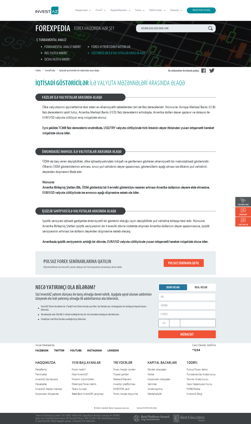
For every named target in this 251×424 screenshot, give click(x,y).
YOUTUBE (76, 350)
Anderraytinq (155, 389)
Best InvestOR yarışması (88, 393)
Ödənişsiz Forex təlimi (84, 384)
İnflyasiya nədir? (55, 53)
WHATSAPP (243, 214)
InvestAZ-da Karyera (46, 379)
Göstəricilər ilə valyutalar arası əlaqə (118, 53)
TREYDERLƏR (122, 363)
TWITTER (59, 350)
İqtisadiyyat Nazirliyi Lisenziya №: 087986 (101, 415)
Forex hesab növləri (124, 369)
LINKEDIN (113, 350)
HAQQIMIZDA (45, 363)
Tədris (139, 10)
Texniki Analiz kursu (197, 379)
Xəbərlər (176, 10)
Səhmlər (152, 384)
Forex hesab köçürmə (125, 393)
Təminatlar (41, 374)
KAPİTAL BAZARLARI (162, 363)
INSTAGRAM (94, 350)
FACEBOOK (41, 350)
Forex (101, 10)
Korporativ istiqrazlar (159, 379)
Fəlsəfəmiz (41, 369)
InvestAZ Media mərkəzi (48, 389)
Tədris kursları (79, 389)
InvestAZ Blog (194, 393)
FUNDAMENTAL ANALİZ (52, 40)
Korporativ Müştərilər (47, 393)
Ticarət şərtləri (121, 374)
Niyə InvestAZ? (80, 374)
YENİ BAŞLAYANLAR (86, 363)
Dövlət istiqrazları (157, 369)
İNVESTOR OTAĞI (201, 10)
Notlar (151, 374)
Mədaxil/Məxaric (122, 379)
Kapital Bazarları (120, 10)
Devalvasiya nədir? (57, 60)
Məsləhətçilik (155, 393)
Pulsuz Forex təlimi (197, 369)
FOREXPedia (193, 389)
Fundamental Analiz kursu (201, 374)
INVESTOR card (121, 389)
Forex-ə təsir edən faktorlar (110, 47)
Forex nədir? (79, 369)
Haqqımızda (83, 10)
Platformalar (157, 10)
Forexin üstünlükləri (83, 379)
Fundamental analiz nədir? (62, 47)
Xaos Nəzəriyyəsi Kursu (199, 384)
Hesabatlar (41, 384)
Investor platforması (124, 384)
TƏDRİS (192, 363)
